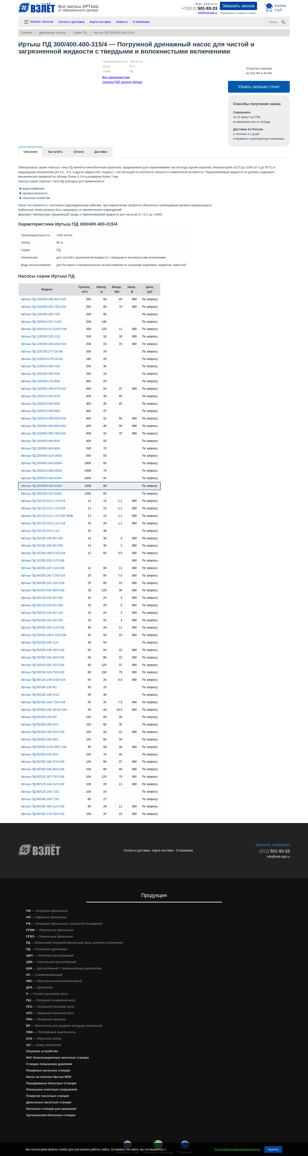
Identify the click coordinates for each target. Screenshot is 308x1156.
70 (105, 448)
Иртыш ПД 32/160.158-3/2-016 (42, 538)
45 (120, 299)
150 (104, 672)
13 (89, 500)
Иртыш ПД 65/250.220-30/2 (40, 754)
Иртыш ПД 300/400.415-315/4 (41, 493)
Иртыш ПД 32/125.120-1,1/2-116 (43, 523)
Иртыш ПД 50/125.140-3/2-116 (42, 612)
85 (89, 747)
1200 (87, 485)
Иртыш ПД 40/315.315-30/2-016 (43, 590)
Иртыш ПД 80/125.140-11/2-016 (43, 784)
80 (105, 306)
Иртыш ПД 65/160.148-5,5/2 (40, 694)
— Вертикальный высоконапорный (54, 981)
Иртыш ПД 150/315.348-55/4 (40, 411)
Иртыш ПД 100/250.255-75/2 (40, 314)
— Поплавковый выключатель (51, 1032)
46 (89, 627)
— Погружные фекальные (47, 910)
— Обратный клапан (44, 1038)
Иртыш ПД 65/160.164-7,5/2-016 (43, 702)
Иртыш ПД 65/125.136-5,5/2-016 (43, 679)
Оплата (78, 151)
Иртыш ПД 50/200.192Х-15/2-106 (44, 635)
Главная (26, 32)
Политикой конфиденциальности (237, 1149)
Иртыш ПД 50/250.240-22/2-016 (43, 657)
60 (105, 485)
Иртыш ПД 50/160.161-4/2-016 (42, 620)
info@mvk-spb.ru (207, 12)
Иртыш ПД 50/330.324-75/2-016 (43, 672)
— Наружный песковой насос (50, 1013)
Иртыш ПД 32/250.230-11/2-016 (43, 560)
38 (105, 530)
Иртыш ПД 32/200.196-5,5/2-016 (43, 553)
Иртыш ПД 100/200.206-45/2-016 (43, 299)
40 (105, 426)
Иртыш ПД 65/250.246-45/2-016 (43, 769)
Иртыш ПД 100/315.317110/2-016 (44, 329)
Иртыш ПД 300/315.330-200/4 (41, 478)
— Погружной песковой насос (50, 1006)
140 (104, 321)
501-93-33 (199, 8)
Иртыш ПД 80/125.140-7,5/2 (40, 791)
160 (88, 359)
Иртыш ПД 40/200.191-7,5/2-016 (43, 575)
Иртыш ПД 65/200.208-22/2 (40, 724)
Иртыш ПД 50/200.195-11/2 (40, 642)
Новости (121, 22)
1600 (87, 478)
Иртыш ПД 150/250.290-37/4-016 (43, 388)
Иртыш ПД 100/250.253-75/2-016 (43, 306)
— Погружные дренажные (46, 949)
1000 (87, 463)
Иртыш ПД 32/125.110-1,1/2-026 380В (47, 515)
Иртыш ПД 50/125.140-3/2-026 (42, 605)
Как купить (55, 151)
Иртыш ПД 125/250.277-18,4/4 (42, 351)
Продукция (154, 895)
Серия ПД (80, 32)
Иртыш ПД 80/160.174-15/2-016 (43, 814)
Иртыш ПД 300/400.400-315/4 (114, 32)
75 (120, 306)
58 (105, 747)
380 (134, 299)
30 (120, 336)
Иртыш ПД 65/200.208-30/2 (40, 739)
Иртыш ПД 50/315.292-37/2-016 (43, 665)
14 (89, 538)
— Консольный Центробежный (51, 962)
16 (105, 373)
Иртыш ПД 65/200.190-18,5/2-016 (44, 709)
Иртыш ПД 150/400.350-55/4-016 (43, 426)
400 (88, 381)
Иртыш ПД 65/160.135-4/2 (39, 687)
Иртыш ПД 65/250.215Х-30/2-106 (44, 747)
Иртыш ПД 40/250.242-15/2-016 (43, 583)
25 (89, 523)
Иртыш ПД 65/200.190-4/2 (39, 717)
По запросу (150, 299)
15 (105, 344)
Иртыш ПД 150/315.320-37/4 (40, 396)
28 (105, 806)
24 (105, 351)
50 (105, 299)
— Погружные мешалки (46, 1019)
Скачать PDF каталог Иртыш (122, 82)
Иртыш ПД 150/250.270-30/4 (40, 381)
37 (120, 388)
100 (88, 717)
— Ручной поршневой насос (47, 994)
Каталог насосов (38, 22)
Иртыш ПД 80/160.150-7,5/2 (40, 799)
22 (120, 657)
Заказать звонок (238, 5)
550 (88, 455)
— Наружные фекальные (46, 917)
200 (88, 299)
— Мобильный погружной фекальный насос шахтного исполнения (74, 942)
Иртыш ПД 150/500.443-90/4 (40, 448)
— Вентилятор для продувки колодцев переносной (64, 1025)
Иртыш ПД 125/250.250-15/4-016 (43, 344)
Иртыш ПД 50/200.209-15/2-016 (43, 650)
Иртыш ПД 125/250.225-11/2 (40, 336)
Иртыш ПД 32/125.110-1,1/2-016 (43, 500)
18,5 (119, 709)
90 (105, 314)
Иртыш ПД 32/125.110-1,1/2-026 (43, 508)
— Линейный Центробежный (50, 955)
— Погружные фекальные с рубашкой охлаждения (64, 923)
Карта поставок (100, 22)
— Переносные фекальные (50, 930)
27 (105, 799)
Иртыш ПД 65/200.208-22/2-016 (43, 732)
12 (89, 553)
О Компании (141, 22)
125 (104, 329)
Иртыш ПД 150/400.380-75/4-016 (43, 433)
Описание (30, 151)
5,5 (120, 553)
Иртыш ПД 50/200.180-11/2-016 (43, 627)
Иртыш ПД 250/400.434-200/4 (41, 463)
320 (88, 373)
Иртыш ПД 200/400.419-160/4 (41, 455)
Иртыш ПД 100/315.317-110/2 (41, 321)
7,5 (120, 575)
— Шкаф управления (43, 1045)
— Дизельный (39, 987)
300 (88, 426)
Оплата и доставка (71, 22)
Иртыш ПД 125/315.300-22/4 (40, 366)
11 (120, 329)
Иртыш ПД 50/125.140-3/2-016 (42, 597)
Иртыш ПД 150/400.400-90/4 (40, 441)
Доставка (100, 151)
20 (105, 359)
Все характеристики (116, 77)
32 (105, 336)
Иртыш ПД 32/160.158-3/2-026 (42, 545)
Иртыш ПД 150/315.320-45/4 (40, 403)
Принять (273, 1149)
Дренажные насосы (52, 32)
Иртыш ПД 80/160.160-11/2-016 (43, 806)
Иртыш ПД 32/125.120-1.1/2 (40, 530)
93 (89, 709)
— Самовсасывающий (44, 974)
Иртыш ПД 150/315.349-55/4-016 (43, 418)
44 (105, 627)
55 (120, 418)
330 (88, 448)
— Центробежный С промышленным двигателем (63, 968)
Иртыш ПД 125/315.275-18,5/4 (42, 359)
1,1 (120, 500)
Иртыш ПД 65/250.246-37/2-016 (43, 761)
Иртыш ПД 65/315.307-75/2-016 (43, 776)
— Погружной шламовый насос (51, 1000)
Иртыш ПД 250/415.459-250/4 (41, 470)
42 (105, 433)
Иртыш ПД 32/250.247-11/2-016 (43, 568)
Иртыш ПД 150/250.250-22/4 (40, 373)
